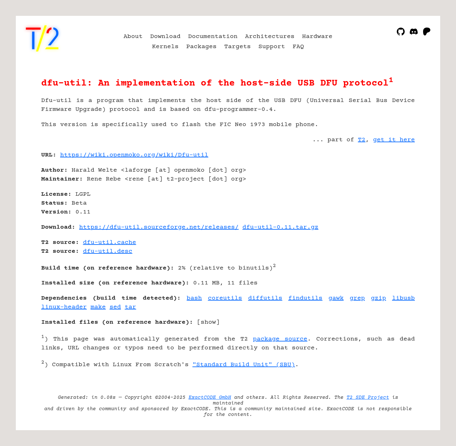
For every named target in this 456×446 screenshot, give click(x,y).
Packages (201, 46)
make (98, 307)
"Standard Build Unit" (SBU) (244, 364)
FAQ (298, 46)
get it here (394, 139)
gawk (336, 298)
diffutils (265, 298)
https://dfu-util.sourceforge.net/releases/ (159, 227)
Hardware (317, 36)
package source (280, 339)
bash (194, 298)
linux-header (64, 307)
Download (165, 36)
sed (115, 307)
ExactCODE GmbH (209, 397)
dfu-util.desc (107, 251)
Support (271, 46)
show (208, 322)
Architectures (269, 36)
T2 (361, 139)
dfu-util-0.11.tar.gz (281, 227)
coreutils (225, 298)
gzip (378, 298)
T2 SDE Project (367, 397)
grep (357, 298)
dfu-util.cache (109, 242)
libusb (403, 298)
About (133, 36)
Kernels (165, 46)
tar (130, 307)
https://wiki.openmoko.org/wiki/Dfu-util (134, 155)
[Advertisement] (396, 192)
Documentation (213, 36)
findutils (305, 298)
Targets (237, 46)
